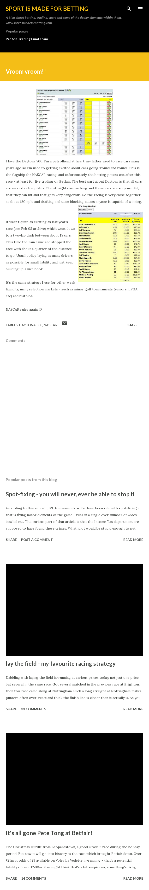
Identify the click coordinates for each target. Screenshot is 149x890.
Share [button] (131, 325)
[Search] (129, 9)
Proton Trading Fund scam (27, 39)
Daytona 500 (30, 325)
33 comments (33, 709)
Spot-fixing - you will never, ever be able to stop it (70, 494)
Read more (133, 540)
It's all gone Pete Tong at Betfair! (49, 832)
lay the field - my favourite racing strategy (61, 663)
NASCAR (50, 325)
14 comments (33, 878)
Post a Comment (37, 540)
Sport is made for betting (47, 8)
